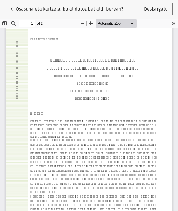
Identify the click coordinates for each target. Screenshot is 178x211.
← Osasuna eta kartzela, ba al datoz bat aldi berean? (67, 8)
